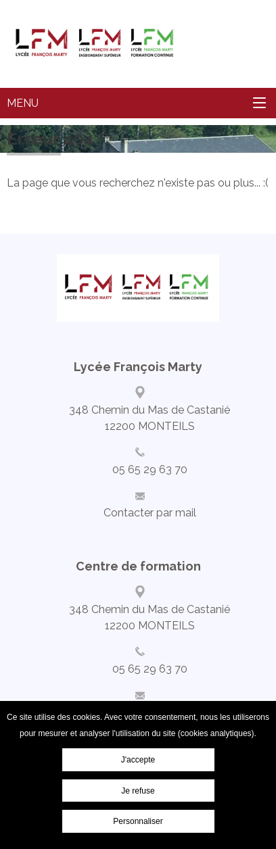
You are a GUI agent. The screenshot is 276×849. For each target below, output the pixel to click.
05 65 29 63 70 (149, 469)
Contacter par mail (150, 512)
